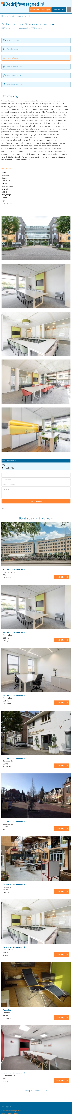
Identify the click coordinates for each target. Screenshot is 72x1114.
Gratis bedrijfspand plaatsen (11, 1111)
